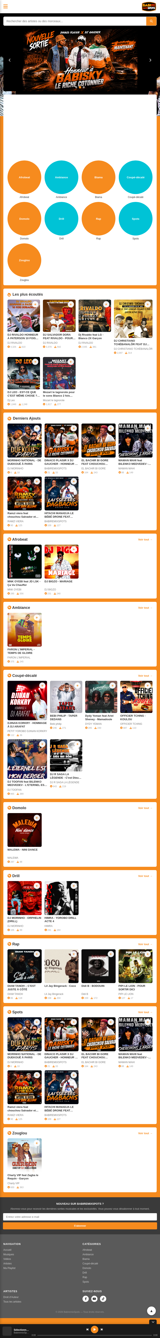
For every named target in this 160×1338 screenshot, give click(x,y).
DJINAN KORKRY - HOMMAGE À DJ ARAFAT (27, 724)
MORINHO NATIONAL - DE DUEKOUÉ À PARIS (24, 462)
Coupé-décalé (90, 1263)
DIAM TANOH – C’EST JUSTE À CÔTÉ (22, 987)
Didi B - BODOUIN (93, 985)
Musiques (8, 1254)
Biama (86, 1259)
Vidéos (7, 1259)
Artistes (7, 1263)
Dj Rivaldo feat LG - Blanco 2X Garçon (91, 336)
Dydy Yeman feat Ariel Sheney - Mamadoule (99, 717)
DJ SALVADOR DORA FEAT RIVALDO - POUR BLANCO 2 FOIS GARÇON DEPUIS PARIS (59, 336)
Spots (85, 1281)
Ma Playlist (9, 1268)
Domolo (86, 1268)
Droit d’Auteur (11, 1297)
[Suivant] (150, 60)
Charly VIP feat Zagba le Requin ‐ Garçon (23, 1177)
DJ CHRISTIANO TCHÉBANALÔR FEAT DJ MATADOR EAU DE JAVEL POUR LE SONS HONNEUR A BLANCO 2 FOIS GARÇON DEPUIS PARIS (132, 342)
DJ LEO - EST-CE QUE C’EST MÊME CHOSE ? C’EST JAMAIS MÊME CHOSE (22, 394)
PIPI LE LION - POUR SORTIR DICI (132, 987)
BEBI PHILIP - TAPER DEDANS (63, 717)
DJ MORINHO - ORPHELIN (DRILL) (24, 919)
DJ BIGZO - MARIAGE (58, 581)
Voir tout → (145, 539)
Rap (84, 1277)
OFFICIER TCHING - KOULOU (133, 717)
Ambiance (88, 1254)
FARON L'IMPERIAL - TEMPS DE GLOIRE (21, 651)
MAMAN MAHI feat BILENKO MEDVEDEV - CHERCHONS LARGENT (134, 462)
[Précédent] (10, 60)
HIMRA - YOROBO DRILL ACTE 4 (60, 919)
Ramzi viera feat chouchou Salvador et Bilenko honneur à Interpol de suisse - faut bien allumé (23, 515)
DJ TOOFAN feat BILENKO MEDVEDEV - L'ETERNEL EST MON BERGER (27, 783)
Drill (84, 1272)
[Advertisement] (80, 129)
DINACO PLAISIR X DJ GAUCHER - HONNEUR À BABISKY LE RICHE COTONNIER (61, 462)
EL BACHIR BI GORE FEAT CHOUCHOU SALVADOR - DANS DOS (97, 462)
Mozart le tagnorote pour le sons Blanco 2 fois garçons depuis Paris (59, 394)
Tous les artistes (12, 1301)
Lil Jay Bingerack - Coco (60, 985)
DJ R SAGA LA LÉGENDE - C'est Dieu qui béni (64, 776)
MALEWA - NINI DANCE (23, 849)
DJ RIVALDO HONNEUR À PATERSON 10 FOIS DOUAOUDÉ (23, 336)
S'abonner (80, 1225)
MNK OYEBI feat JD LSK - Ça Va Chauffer (24, 583)
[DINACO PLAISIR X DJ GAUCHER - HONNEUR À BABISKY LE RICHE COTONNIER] (80, 60)
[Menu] (5, 7)
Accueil (7, 1249)
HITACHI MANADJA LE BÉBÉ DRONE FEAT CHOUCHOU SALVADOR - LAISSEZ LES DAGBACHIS (61, 515)
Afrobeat (87, 1249)
